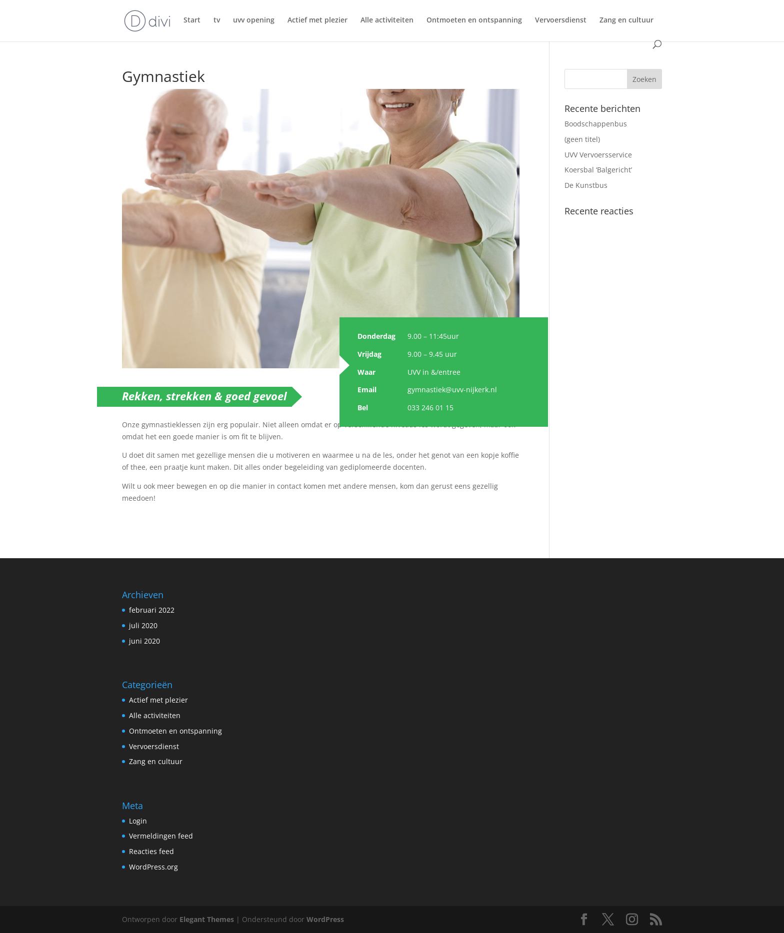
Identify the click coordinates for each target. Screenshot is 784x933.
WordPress (325, 919)
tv (217, 20)
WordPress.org (153, 867)
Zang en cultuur (627, 20)
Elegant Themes (207, 919)
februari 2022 (151, 610)
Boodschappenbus (595, 123)
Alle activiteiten (387, 20)
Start (192, 20)
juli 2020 (143, 625)
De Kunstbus (586, 185)
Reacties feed (151, 851)
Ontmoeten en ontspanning (474, 20)
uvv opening (253, 20)
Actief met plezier (318, 20)
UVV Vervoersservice (598, 154)
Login (138, 821)
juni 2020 (144, 641)
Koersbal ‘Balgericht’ (598, 169)
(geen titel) (582, 139)
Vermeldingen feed (161, 836)
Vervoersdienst (560, 20)
